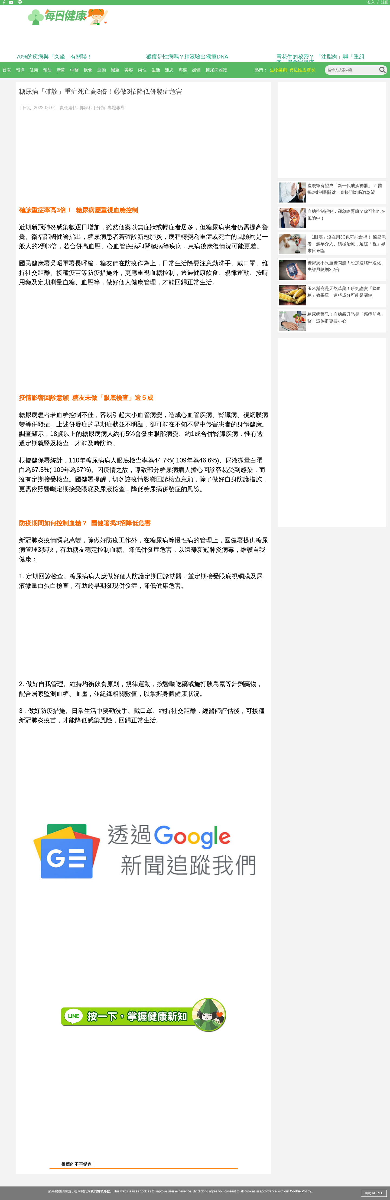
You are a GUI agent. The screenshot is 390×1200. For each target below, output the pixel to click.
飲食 (88, 70)
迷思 (169, 70)
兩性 (142, 70)
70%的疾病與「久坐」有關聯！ (54, 57)
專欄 (182, 70)
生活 (155, 70)
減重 (115, 70)
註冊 (385, 2)
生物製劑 (278, 70)
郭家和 (86, 107)
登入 (371, 2)
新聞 (61, 70)
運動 (101, 70)
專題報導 (116, 107)
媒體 (196, 70)
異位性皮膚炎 (302, 70)
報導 (20, 70)
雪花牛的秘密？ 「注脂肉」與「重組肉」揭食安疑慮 (320, 59)
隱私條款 (103, 1191)
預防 (47, 70)
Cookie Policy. (301, 1191)
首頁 (6, 70)
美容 (128, 70)
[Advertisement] (143, 155)
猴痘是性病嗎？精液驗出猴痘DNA (187, 57)
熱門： (261, 70)
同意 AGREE (374, 1193)
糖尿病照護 (216, 70)
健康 (34, 70)
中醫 (74, 70)
